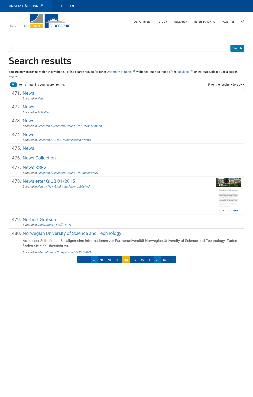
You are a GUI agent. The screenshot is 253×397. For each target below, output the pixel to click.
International (204, 21)
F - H (68, 224)
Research (180, 21)
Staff (59, 224)
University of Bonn (121, 72)
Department (143, 21)
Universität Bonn (26, 6)
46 (110, 259)
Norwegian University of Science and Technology (72, 233)
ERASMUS (83, 252)
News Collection (39, 158)
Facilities (228, 21)
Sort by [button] (237, 84)
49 (134, 259)
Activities (43, 112)
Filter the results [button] (219, 84)
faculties (185, 72)
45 (101, 259)
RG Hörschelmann (90, 126)
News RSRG (35, 167)
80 (165, 259)
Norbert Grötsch (39, 219)
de (63, 6)
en (72, 6)
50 (142, 259)
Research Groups (63, 126)
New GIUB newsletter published (68, 186)
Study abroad (65, 252)
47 (118, 259)
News (28, 93)
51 (150, 259)
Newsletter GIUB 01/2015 (49, 181)
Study (162, 21)
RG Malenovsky (88, 173)
